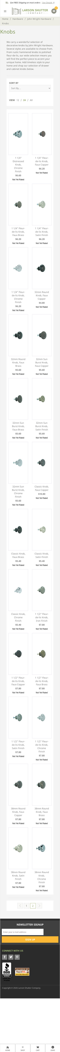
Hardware (17, 18)
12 (17, 100)
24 (24, 100)
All (31, 100)
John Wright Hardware (39, 18)
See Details (48, 2)
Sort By (13, 82)
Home (5, 18)
